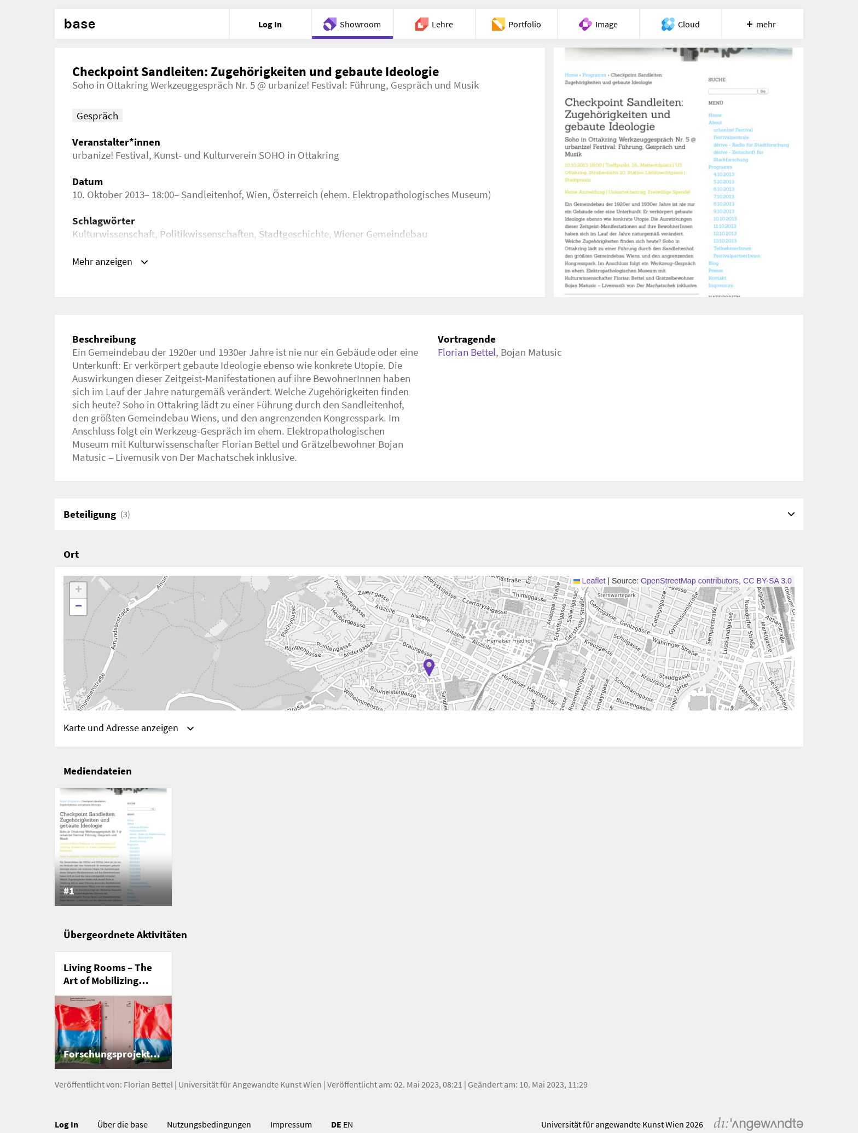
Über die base (122, 1125)
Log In (66, 1125)
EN (348, 1125)
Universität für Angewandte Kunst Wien (250, 1085)
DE (336, 1125)
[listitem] (113, 848)
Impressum (291, 1125)
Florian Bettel (467, 352)
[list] (429, 848)
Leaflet (589, 580)
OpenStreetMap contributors (690, 580)
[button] (429, 668)
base (79, 24)
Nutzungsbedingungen (209, 1125)
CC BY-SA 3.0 (767, 580)
